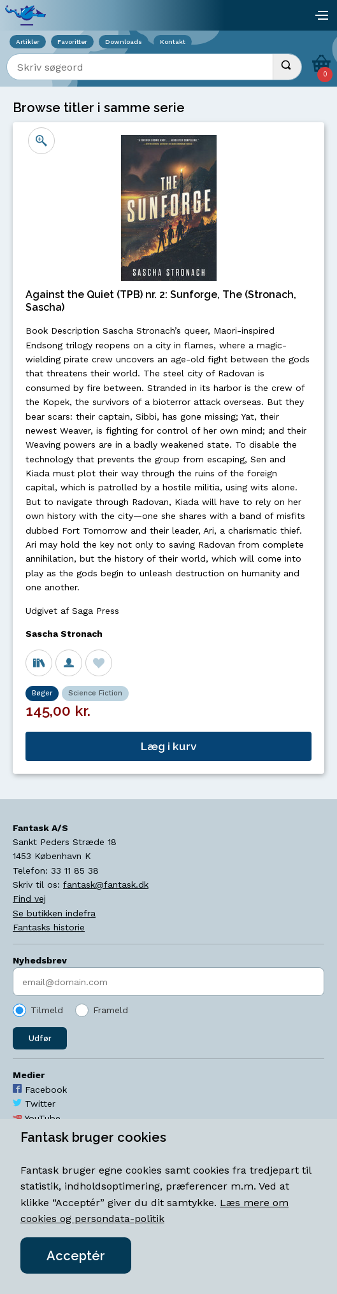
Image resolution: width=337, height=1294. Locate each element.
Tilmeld (47, 1010)
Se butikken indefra (54, 913)
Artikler (27, 41)
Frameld (110, 1010)
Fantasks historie (49, 927)
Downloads (123, 41)
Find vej (29, 898)
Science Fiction (95, 693)
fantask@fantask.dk (105, 884)
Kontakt (172, 41)
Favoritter (72, 41)
